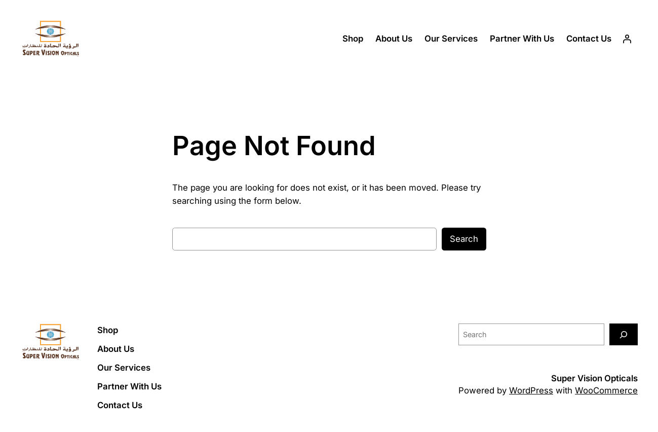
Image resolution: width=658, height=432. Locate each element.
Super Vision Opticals (594, 378)
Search (464, 239)
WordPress (531, 390)
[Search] (623, 334)
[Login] (627, 39)
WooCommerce (606, 390)
